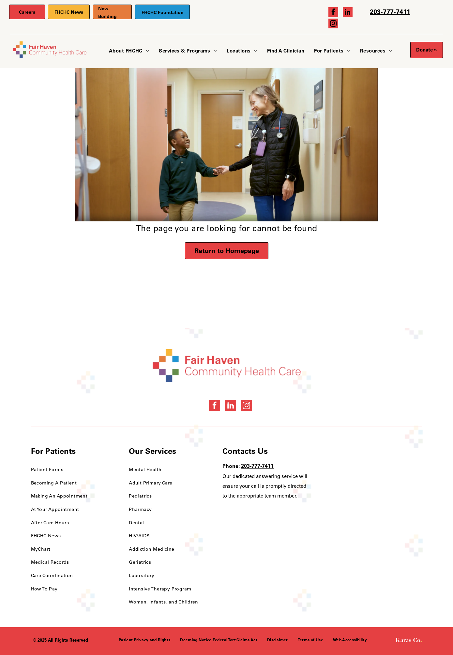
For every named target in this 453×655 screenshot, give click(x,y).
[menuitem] (129, 51)
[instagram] (333, 24)
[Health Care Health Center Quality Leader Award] (355, 464)
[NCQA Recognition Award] (355, 503)
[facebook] (333, 13)
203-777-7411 (390, 11)
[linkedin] (348, 13)
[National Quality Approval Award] (398, 464)
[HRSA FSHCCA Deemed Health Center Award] (398, 503)
